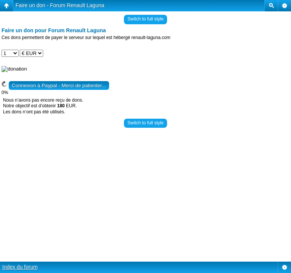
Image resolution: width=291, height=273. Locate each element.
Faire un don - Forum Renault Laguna (60, 5)
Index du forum (20, 267)
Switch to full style (145, 19)
